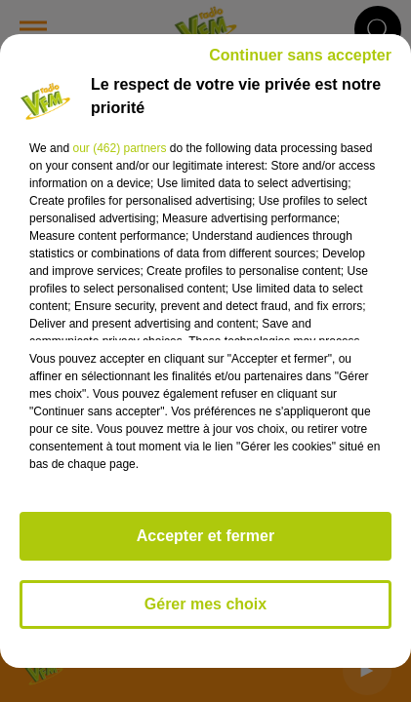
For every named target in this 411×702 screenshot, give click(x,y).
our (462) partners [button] (119, 148)
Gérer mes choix (205, 604)
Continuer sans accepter (300, 55)
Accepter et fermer (205, 535)
